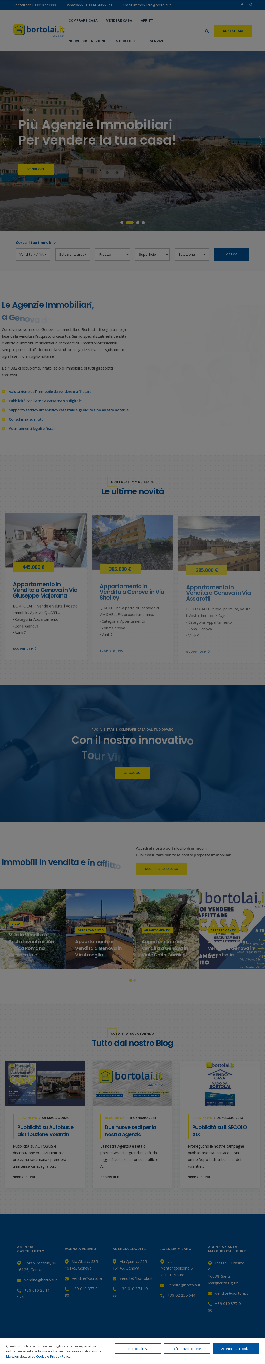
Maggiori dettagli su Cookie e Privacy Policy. (38, 1356)
